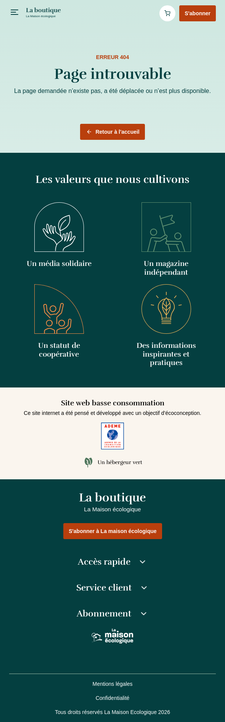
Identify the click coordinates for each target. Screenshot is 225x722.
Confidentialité (113, 698)
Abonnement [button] (112, 613)
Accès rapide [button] (112, 562)
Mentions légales (112, 684)
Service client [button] (112, 588)
